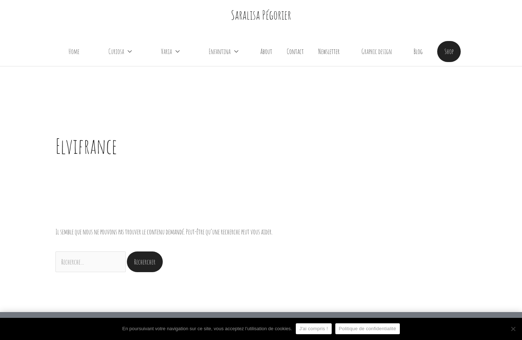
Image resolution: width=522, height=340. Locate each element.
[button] (449, 51)
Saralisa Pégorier (261, 15)
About (266, 51)
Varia (166, 51)
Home (74, 51)
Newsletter (329, 51)
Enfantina (220, 51)
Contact (295, 51)
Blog (418, 51)
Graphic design (376, 51)
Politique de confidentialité (367, 328)
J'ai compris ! (313, 328)
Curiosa (116, 51)
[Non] (513, 328)
